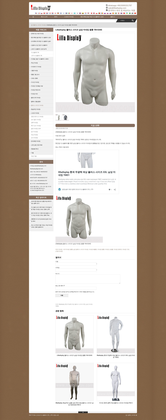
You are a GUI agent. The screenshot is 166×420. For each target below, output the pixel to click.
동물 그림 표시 (35, 74)
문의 (55, 17)
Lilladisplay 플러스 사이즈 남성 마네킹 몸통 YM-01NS (74, 355)
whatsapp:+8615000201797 (120, 5)
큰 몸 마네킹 (59, 251)
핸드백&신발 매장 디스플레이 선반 (92, 17)
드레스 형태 (34, 78)
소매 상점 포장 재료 (36, 145)
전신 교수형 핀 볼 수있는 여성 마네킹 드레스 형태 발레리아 (41, 226)
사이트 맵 (134, 415)
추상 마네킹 (34, 63)
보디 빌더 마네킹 (36, 119)
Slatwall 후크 (34, 149)
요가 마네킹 (34, 137)
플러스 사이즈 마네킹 (39, 25)
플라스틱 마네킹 (35, 97)
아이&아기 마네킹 (36, 66)
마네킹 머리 (34, 94)
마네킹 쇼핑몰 (109, 249)
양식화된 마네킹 (35, 141)
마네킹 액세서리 (35, 90)
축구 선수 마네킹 (36, 125)
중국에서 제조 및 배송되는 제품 (121, 10)
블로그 (113, 17)
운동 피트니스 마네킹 (37, 116)
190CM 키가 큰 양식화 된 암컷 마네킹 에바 (41, 220)
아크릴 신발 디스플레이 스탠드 (40, 59)
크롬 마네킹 (34, 70)
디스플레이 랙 (35, 52)
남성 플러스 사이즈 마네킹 (80, 249)
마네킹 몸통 (101, 249)
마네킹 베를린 (93, 249)
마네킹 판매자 (118, 249)
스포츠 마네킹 (69, 17)
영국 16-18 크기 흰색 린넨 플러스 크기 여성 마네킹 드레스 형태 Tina (41, 214)
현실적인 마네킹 (35, 109)
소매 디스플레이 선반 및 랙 (38, 49)
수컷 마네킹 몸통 (68, 249)
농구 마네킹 (34, 131)
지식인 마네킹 (35, 82)
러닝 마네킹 (34, 134)
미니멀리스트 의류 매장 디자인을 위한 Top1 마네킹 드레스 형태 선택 (41, 208)
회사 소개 (44, 17)
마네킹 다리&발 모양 (37, 86)
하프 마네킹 (58, 249)
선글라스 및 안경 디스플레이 (39, 45)
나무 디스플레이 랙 (36, 55)
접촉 (129, 415)
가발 (32, 153)
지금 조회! (95, 125)
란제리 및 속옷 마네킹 (37, 33)
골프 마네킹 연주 (36, 128)
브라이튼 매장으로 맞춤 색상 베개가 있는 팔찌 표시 (41, 202)
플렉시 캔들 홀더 (36, 101)
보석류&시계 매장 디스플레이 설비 (41, 41)
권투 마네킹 (34, 122)
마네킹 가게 (125, 249)
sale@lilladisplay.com (117, 8)
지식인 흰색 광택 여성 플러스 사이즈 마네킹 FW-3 (115, 403)
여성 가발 (34, 156)
